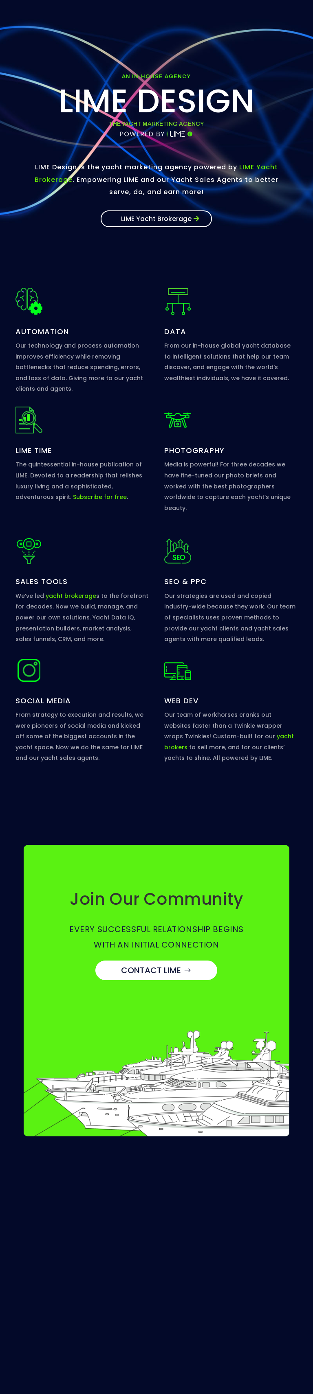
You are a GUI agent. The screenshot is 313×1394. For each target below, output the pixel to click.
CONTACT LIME (151, 970)
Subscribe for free (100, 497)
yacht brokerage (71, 596)
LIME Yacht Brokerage (156, 218)
